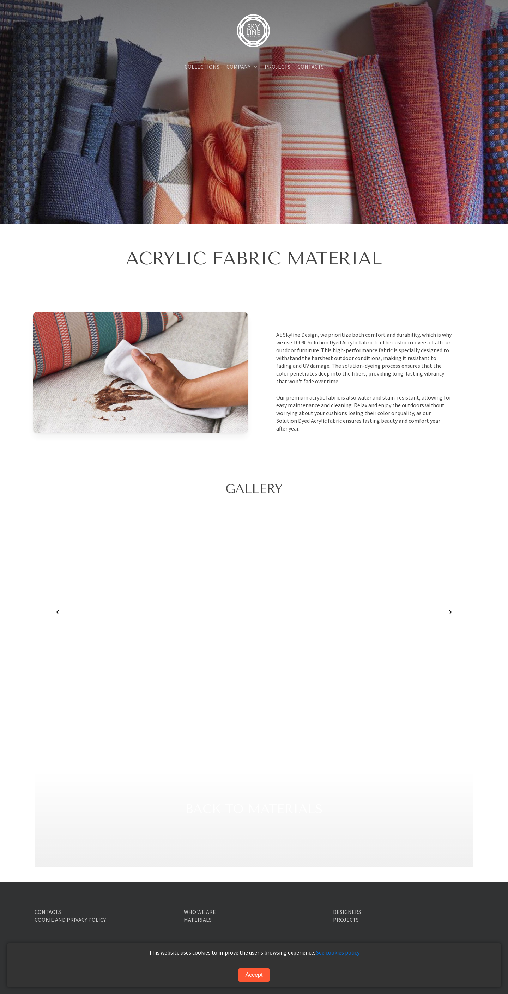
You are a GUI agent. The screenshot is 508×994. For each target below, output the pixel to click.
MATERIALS (198, 919)
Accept (254, 975)
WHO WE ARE (200, 911)
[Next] (449, 612)
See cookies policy (337, 952)
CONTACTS (48, 911)
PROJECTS (346, 919)
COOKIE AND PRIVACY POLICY (70, 919)
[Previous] (59, 612)
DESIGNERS (347, 911)
